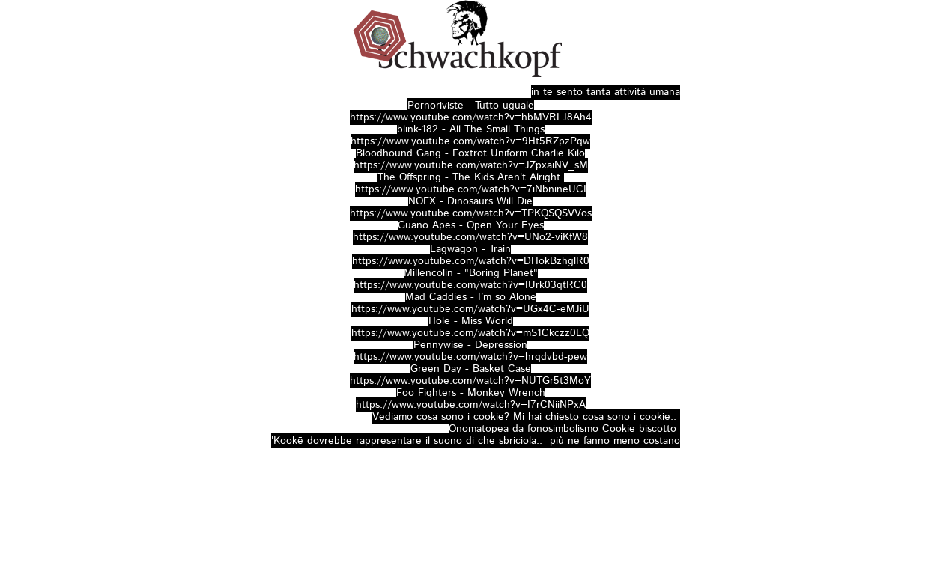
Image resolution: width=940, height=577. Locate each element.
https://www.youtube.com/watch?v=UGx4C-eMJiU (470, 309)
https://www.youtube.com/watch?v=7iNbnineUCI (470, 189)
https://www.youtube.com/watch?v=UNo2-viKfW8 (470, 237)
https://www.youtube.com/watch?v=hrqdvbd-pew (470, 356)
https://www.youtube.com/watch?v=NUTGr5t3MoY (470, 380)
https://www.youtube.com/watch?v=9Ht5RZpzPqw (470, 141)
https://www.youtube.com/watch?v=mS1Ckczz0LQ (470, 333)
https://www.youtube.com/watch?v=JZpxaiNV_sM (471, 165)
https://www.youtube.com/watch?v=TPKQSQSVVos (471, 213)
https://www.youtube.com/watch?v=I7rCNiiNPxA (471, 404)
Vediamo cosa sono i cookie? (440, 416)
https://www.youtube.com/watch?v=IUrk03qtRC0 (470, 285)
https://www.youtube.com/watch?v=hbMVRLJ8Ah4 (471, 117)
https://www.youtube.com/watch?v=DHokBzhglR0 (470, 261)
